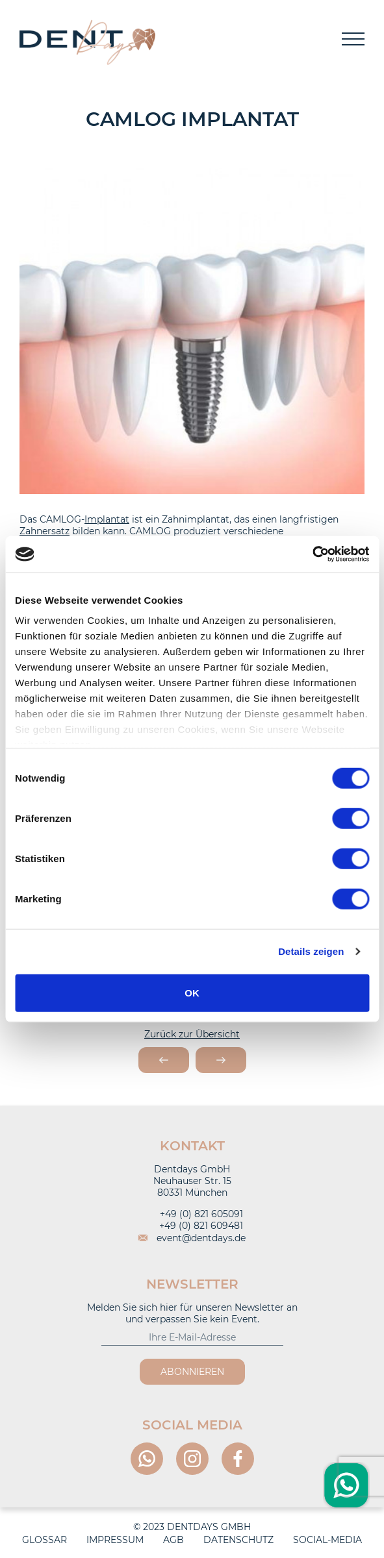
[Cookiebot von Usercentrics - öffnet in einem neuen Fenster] (312, 554)
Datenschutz (238, 1540)
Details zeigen (311, 951)
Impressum (115, 1540)
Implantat (106, 519)
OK (192, 992)
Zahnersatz (44, 531)
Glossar (44, 1540)
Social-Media (327, 1540)
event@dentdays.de (192, 1238)
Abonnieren (192, 1372)
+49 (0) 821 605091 (192, 1214)
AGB (173, 1540)
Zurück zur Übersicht (192, 1034)
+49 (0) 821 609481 (192, 1225)
